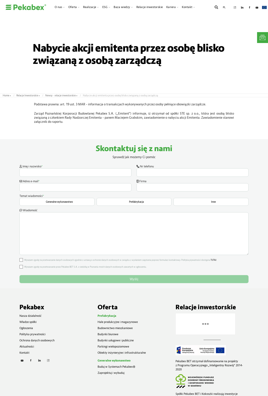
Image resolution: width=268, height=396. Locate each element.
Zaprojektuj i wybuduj (111, 372)
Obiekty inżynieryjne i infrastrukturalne (122, 352)
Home (6, 95)
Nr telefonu (193, 171)
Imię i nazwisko (75, 170)
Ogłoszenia (26, 328)
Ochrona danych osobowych (37, 340)
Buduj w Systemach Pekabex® (116, 366)
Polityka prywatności (32, 334)
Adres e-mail (75, 185)
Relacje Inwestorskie (27, 95)
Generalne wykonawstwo (114, 360)
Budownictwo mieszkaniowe (115, 328)
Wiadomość (134, 232)
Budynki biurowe (108, 334)
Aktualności (26, 346)
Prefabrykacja (107, 315)
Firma (193, 185)
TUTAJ (213, 260)
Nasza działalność (30, 315)
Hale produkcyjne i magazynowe (118, 322)
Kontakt (24, 352)
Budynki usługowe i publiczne (116, 340)
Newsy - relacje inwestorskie (60, 95)
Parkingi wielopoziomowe (113, 346)
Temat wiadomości (134, 200)
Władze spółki (28, 322)
